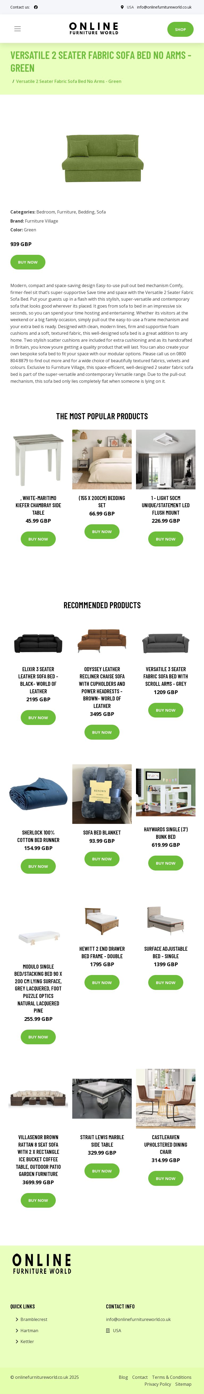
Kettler (27, 1341)
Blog (123, 1377)
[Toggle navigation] (17, 29)
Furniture (66, 212)
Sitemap (183, 1384)
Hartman (29, 1330)
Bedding (86, 212)
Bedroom (45, 212)
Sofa (101, 212)
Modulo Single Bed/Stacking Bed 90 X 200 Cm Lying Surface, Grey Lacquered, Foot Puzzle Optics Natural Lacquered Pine (38, 988)
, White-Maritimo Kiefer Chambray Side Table (38, 505)
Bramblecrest (33, 1319)
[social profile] (36, 7)
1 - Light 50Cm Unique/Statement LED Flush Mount (166, 505)
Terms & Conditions (172, 1377)
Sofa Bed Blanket (102, 832)
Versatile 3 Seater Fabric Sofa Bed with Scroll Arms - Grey (165, 676)
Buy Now (28, 262)
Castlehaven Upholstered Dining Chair (165, 1144)
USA (130, 7)
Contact (140, 1377)
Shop (180, 29)
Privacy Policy (157, 1384)
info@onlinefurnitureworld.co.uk (164, 7)
